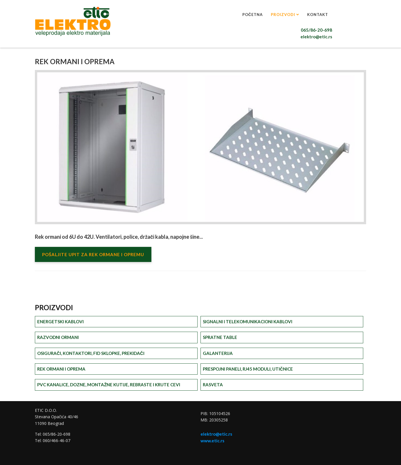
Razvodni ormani (58, 337)
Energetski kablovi (60, 321)
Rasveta (213, 384)
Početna (252, 14)
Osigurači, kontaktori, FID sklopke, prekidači (90, 353)
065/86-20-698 (316, 30)
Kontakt (317, 14)
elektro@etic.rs (316, 36)
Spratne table (220, 337)
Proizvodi (283, 14)
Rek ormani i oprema (61, 368)
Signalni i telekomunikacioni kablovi (247, 321)
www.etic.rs (212, 440)
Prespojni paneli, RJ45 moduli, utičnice (248, 368)
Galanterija (218, 353)
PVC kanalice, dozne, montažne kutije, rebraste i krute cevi (108, 384)
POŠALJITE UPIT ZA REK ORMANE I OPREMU (93, 254)
